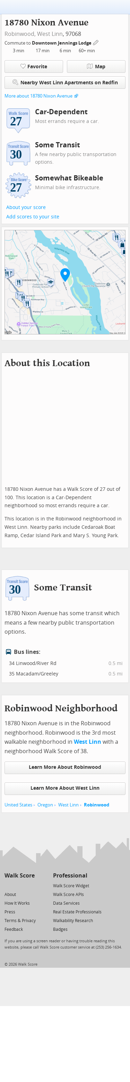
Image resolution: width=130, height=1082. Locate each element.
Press (10, 912)
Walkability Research (73, 920)
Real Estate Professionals (77, 912)
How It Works (17, 903)
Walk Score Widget (71, 885)
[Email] (30, 885)
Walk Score (20, 875)
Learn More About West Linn (65, 788)
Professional (70, 875)
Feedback (14, 929)
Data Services (66, 903)
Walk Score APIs (68, 894)
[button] (65, 275)
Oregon (45, 804)
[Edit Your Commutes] (96, 42)
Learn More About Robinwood (65, 767)
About (10, 894)
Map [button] (96, 66)
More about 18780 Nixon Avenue (38, 96)
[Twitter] (8, 885)
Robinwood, (20, 34)
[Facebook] (19, 885)
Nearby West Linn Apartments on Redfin (65, 82)
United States (18, 804)
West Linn (50, 34)
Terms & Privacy (20, 920)
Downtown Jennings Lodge (62, 43)
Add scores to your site (32, 217)
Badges (60, 929)
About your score (26, 207)
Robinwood (96, 804)
